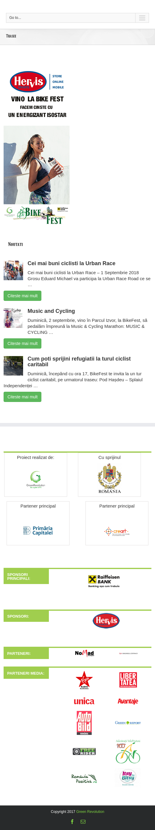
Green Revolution (90, 812)
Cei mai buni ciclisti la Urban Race (71, 263)
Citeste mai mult (22, 295)
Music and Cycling (51, 311)
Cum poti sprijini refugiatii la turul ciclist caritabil (79, 362)
